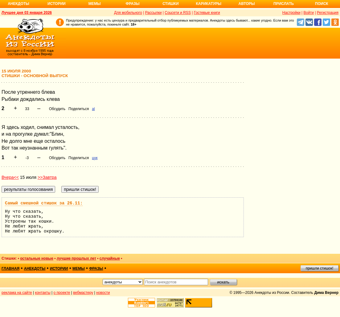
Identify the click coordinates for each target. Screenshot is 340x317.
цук (94, 158)
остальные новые (36, 258)
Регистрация (327, 12)
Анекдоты (18, 4)
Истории (56, 4)
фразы (96, 268)
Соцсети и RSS (178, 12)
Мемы (94, 4)
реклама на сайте (17, 292)
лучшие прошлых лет (76, 258)
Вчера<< (10, 177)
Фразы (132, 4)
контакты (43, 292)
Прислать (283, 4)
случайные (110, 258)
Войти (308, 12)
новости (103, 292)
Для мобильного (128, 12)
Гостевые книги (207, 12)
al (93, 109)
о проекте (62, 292)
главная (10, 268)
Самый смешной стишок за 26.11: (44, 203)
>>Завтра (47, 177)
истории (59, 268)
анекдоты (35, 268)
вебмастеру (83, 292)
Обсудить (57, 109)
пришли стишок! (320, 268)
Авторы (247, 4)
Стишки (170, 4)
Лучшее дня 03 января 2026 (27, 12)
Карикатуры (208, 4)
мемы (78, 268)
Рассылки (153, 12)
